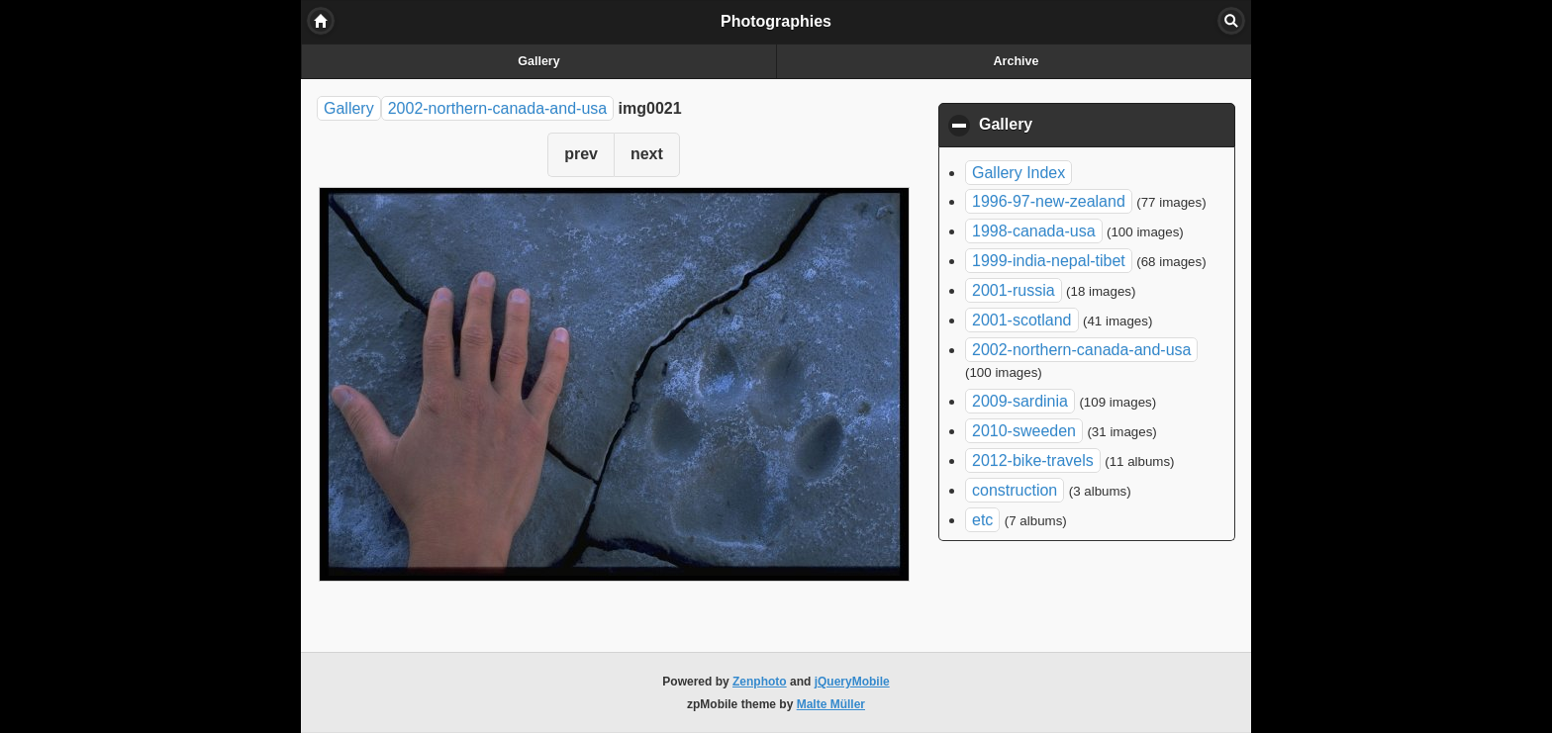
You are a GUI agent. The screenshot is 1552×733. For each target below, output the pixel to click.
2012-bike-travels (1033, 460)
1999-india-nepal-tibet (1048, 260)
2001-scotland (1022, 320)
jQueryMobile (852, 681)
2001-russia (1013, 290)
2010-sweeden (1024, 430)
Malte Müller (831, 704)
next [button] (646, 153)
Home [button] (321, 21)
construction (1014, 490)
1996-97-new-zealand (1048, 201)
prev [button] (581, 153)
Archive (1016, 61)
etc (982, 519)
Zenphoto (759, 681)
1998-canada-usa (1034, 231)
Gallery (538, 61)
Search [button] (1231, 21)
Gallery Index (1018, 172)
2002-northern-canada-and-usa (497, 108)
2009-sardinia (1020, 401)
